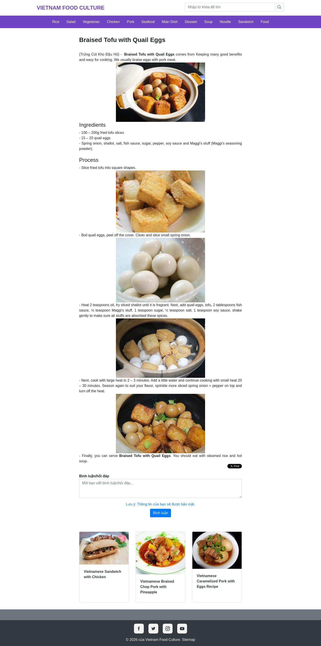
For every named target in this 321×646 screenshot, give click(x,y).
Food (265, 22)
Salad (71, 22)
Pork (130, 22)
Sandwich (245, 22)
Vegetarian (91, 22)
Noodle (225, 22)
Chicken (113, 22)
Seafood (148, 22)
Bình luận (160, 513)
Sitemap (188, 640)
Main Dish (170, 22)
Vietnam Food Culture (71, 8)
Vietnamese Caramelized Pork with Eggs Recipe (216, 581)
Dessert (191, 22)
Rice (55, 22)
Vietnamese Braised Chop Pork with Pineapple (157, 587)
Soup (208, 22)
